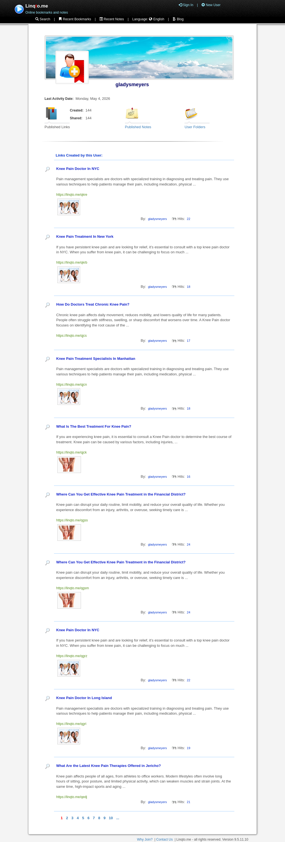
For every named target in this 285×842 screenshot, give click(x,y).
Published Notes (138, 127)
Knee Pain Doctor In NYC (77, 169)
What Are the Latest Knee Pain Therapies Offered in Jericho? (108, 766)
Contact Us (164, 839)
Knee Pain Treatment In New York (84, 236)
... (117, 818)
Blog (178, 19)
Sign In (186, 5)
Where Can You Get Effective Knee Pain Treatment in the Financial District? (121, 494)
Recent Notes (111, 19)
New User (211, 5)
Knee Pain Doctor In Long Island (84, 698)
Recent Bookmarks (74, 19)
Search (42, 19)
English (156, 19)
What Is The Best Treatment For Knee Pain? (93, 426)
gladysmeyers (132, 84)
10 (111, 818)
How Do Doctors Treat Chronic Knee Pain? (92, 304)
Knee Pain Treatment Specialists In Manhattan (95, 358)
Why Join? (145, 839)
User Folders (195, 127)
